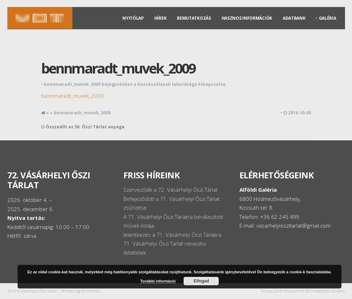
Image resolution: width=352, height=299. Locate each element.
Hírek (160, 18)
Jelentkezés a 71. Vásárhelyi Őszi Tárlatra (172, 234)
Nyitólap (133, 18)
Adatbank (294, 18)
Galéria (327, 18)
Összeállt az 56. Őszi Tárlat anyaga (85, 127)
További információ (158, 281)
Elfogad (201, 281)
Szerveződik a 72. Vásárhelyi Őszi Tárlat (170, 189)
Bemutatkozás (194, 18)
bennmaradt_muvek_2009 (118, 68)
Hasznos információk (247, 18)
